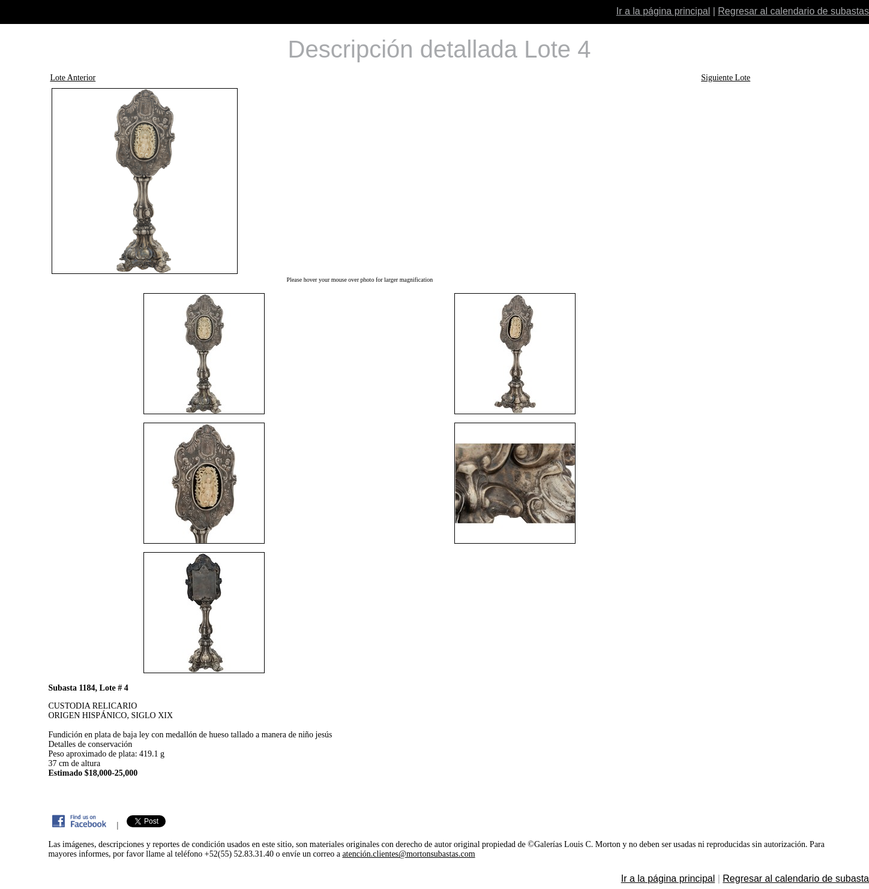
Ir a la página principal (663, 11)
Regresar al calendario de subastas (793, 11)
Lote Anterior (72, 77)
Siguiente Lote (725, 77)
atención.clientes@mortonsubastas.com (408, 853)
